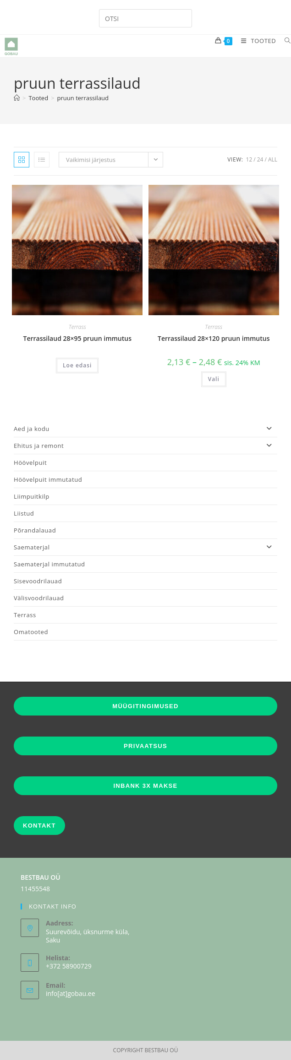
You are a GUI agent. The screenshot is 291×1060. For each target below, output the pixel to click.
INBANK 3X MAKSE (145, 785)
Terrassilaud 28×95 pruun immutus (77, 338)
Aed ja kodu (145, 428)
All (272, 159)
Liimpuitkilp (31, 496)
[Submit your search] (183, 17)
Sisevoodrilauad (38, 581)
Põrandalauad (35, 530)
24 (260, 159)
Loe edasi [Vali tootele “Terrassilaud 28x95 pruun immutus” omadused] (77, 365)
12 (249, 159)
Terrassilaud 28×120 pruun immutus (214, 338)
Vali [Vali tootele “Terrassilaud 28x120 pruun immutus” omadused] (214, 379)
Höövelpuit (30, 462)
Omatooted (31, 632)
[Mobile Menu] (256, 41)
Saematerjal (145, 547)
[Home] (17, 98)
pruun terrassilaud (83, 98)
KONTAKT (39, 825)
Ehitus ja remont (145, 445)
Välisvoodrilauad (39, 598)
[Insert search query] (145, 18)
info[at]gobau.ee (70, 993)
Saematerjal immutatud (49, 564)
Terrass (77, 327)
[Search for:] (284, 41)
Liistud (24, 513)
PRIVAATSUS (145, 746)
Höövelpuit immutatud (48, 479)
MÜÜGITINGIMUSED (145, 706)
